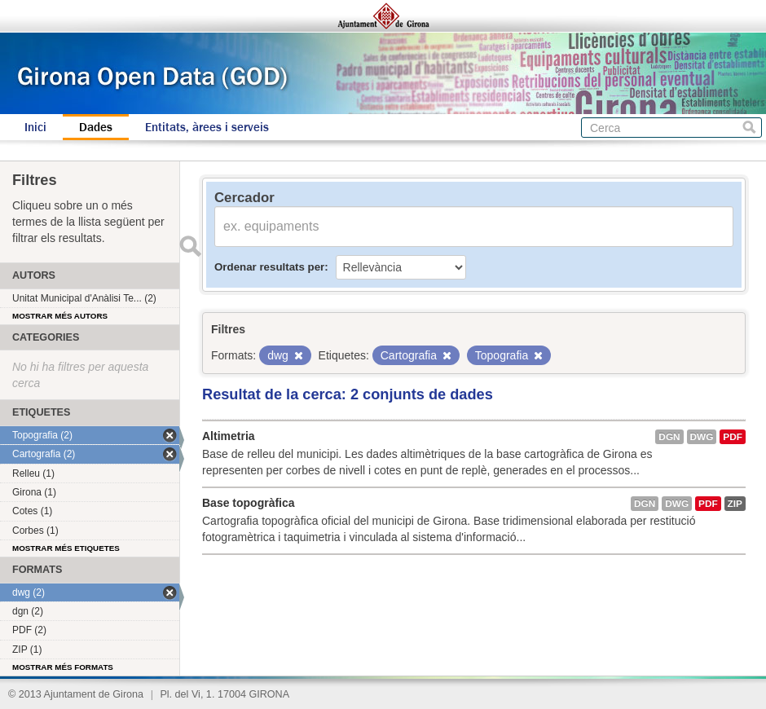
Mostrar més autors (60, 315)
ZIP (735, 503)
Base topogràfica (248, 502)
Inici (35, 127)
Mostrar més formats (62, 667)
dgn (669, 437)
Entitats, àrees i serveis (207, 127)
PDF (732, 437)
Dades (95, 127)
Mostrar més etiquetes (66, 548)
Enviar (190, 246)
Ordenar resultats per (269, 267)
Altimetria (228, 436)
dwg (702, 437)
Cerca (749, 127)
